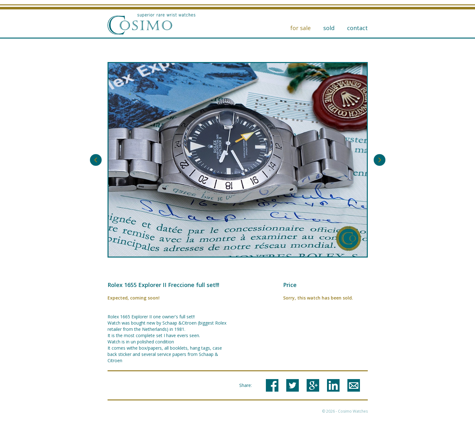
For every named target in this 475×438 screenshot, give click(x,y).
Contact (357, 28)
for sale (300, 28)
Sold (329, 28)
